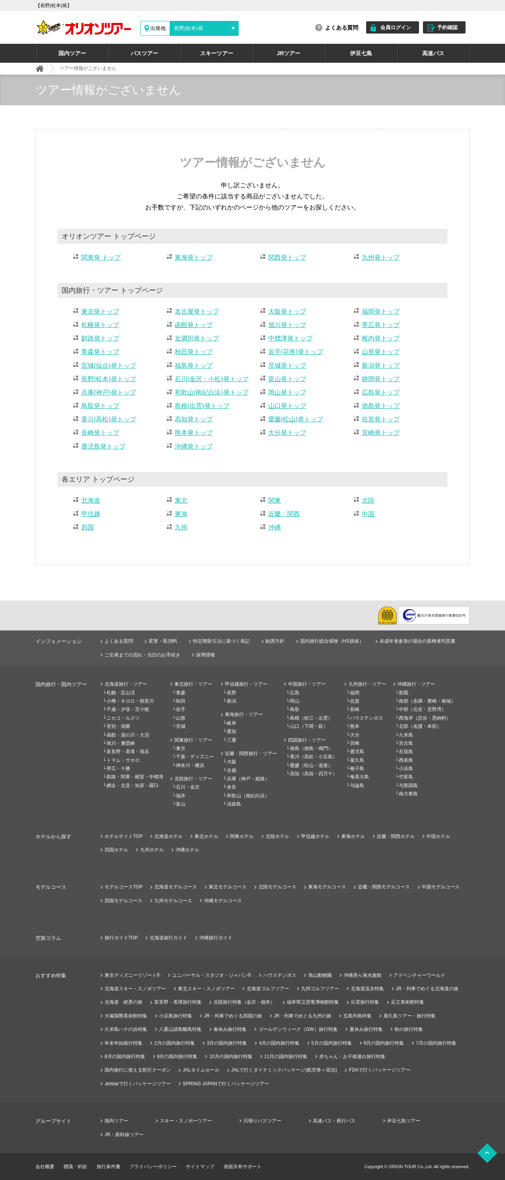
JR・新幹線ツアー (124, 1134)
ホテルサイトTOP (123, 836)
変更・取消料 (163, 641)
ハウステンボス (366, 718)
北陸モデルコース (277, 887)
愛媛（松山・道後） (311, 765)
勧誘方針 (275, 641)
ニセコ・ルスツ (123, 718)
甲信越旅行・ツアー (246, 684)
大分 (354, 735)
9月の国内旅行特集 (177, 1056)
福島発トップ (194, 365)
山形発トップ (381, 351)
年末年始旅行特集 (123, 1043)
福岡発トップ (381, 311)
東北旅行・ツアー (193, 684)
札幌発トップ (100, 325)
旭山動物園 (320, 975)
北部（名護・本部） (420, 726)
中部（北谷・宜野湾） (422, 709)
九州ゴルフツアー (320, 988)
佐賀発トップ (381, 419)
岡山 (294, 701)
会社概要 (45, 1166)
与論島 (357, 785)
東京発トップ (100, 311)
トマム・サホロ (123, 760)
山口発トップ (287, 405)
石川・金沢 (188, 787)
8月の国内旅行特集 (125, 1056)
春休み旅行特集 (230, 1029)
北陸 (368, 500)
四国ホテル (116, 850)
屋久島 (357, 760)
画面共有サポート (243, 1166)
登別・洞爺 (118, 726)
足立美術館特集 (407, 1002)
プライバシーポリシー (153, 1166)
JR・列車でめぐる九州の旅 (303, 1016)
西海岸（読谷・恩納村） (425, 718)
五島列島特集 (357, 1016)
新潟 (231, 701)
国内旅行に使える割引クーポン (138, 1070)
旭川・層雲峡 (121, 743)
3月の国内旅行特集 (227, 1043)
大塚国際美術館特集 (126, 1016)
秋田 (180, 701)
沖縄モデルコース (223, 900)
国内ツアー (72, 53)
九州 (181, 527)
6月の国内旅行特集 (384, 1043)
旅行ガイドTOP (121, 938)
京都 (231, 770)
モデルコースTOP (123, 887)
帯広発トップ (381, 325)
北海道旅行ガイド (168, 938)
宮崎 (354, 743)
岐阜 (231, 723)
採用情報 (205, 655)
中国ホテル (438, 836)
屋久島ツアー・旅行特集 (409, 1016)
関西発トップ (287, 257)
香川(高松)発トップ (108, 419)
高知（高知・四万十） (313, 773)
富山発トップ (287, 379)
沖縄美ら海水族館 (363, 975)
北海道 (90, 500)
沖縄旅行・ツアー (416, 684)
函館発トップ (194, 325)
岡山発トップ (287, 392)
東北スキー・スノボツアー (206, 988)
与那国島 (408, 785)
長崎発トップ (100, 432)
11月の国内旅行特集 (285, 1056)
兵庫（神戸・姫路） (248, 779)
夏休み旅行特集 (366, 1029)
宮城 (180, 726)
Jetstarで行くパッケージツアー (138, 1083)
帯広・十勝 (118, 768)
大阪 (231, 762)
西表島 (406, 760)
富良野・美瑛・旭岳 (128, 751)
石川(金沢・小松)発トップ (212, 379)
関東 (274, 500)
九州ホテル (152, 850)
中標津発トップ (290, 338)
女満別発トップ (197, 338)
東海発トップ (194, 257)
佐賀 (354, 701)
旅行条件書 (108, 1166)
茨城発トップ (287, 365)
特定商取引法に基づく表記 (221, 641)
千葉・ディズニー (195, 756)
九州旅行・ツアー (367, 684)
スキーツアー (216, 53)
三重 (231, 740)
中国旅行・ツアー (307, 684)
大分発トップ (287, 432)
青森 (180, 693)
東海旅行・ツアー (244, 714)
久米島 (406, 735)
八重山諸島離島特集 (180, 1029)
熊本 (354, 726)
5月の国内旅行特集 (331, 1043)
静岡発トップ (381, 379)
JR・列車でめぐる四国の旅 (233, 1016)
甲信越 (90, 514)
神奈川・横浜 (190, 765)
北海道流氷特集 (367, 988)
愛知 (231, 731)
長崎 (354, 709)
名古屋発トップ (197, 311)
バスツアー (144, 53)
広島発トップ (381, 392)
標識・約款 (75, 1166)
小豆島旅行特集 (175, 1016)
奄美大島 (359, 777)
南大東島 (408, 794)
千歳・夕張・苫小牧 (128, 709)
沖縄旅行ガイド (215, 938)
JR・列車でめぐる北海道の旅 (427, 988)
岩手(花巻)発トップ (295, 351)
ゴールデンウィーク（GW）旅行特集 (298, 1029)
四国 (87, 527)
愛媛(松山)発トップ (295, 419)
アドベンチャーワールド (419, 975)
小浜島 (406, 768)
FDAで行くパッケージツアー (379, 1070)
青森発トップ (100, 351)
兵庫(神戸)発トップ (108, 392)
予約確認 (447, 27)
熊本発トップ (194, 432)
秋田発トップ (194, 351)
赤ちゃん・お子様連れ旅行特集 (352, 1056)
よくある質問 (341, 27)
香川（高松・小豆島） (313, 756)
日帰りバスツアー (262, 1121)
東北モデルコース (228, 887)
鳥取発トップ (100, 405)
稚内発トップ (381, 338)
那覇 (403, 693)
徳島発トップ (381, 405)
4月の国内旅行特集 (279, 1043)
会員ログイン (395, 27)
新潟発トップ (381, 365)
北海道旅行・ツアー (126, 684)
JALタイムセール (201, 1070)
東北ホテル (206, 836)
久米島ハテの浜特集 (126, 1029)
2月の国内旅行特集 (174, 1043)
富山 (180, 804)
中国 (368, 514)
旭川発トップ (287, 325)
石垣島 (406, 751)
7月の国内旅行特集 (436, 1043)
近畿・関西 (284, 514)
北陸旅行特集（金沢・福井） (244, 1002)
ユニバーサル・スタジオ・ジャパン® (211, 975)
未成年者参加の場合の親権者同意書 (417, 641)
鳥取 (294, 709)
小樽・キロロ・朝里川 (130, 701)
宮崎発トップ (381, 432)
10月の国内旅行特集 (230, 1056)
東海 (181, 514)
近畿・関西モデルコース (384, 887)
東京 (180, 748)
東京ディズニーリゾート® (132, 975)
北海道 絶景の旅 (123, 1002)
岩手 (180, 709)
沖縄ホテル (187, 850)
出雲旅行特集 (365, 1002)
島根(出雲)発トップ (202, 405)
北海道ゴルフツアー (268, 988)
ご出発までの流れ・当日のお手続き (142, 655)
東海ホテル (353, 836)
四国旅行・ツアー (307, 740)
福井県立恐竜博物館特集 (313, 1002)
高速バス (433, 53)
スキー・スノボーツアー (186, 1121)
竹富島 (406, 777)
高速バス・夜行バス (334, 1121)
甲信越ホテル (315, 836)
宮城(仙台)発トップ (108, 365)
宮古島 (406, 743)
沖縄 (274, 527)
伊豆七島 (361, 53)
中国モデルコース (441, 887)
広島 (294, 693)
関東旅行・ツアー (193, 740)
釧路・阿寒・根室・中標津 (135, 777)
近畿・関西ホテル (396, 836)
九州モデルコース (173, 900)
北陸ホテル (277, 836)
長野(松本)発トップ (108, 379)
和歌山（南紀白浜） (248, 796)
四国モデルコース (123, 900)
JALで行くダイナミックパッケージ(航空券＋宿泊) (284, 1070)
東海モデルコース (327, 887)
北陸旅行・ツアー (193, 779)
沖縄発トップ (194, 446)
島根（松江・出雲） (311, 718)
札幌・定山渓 (121, 693)
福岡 (354, 693)
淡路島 (234, 804)
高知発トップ (194, 419)
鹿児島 (357, 751)
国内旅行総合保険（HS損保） (332, 641)
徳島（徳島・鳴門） (311, 748)
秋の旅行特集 (409, 1029)
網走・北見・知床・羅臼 (133, 785)
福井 (180, 796)
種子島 (357, 768)
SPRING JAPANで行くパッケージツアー (226, 1083)
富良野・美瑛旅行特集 (178, 1002)
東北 (181, 500)
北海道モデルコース (175, 887)
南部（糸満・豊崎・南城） (427, 701)
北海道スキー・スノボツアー (135, 988)
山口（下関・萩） (309, 726)
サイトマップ (200, 1166)
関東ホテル (242, 836)
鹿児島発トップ (103, 446)
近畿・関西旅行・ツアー (251, 753)
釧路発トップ (100, 338)
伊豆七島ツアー (403, 1121)
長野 (231, 693)
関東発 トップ (101, 257)
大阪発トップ (287, 311)
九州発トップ (381, 257)
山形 (180, 718)
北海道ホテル (168, 836)
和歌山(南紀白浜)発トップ (212, 392)
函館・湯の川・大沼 (128, 735)
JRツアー (289, 53)
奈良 (231, 787)
